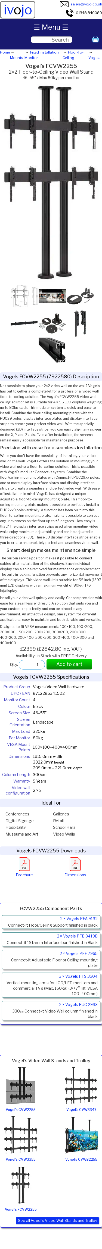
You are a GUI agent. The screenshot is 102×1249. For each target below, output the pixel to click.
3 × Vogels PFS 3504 (78, 976)
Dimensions (75, 872)
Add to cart (69, 664)
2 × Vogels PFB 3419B (77, 936)
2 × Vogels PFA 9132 (79, 918)
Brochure (24, 872)
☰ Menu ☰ (51, 27)
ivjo (18, 10)
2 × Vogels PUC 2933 (78, 1004)
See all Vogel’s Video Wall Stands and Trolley (57, 1220)
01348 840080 (83, 13)
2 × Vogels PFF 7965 (79, 953)
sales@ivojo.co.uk (81, 4)
